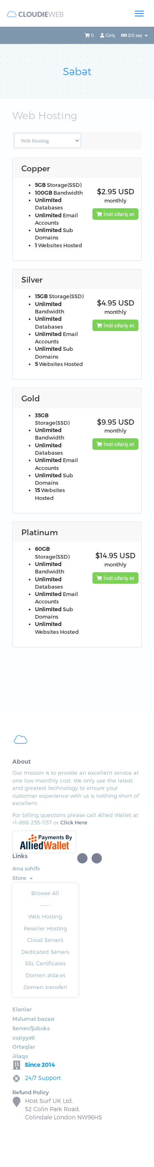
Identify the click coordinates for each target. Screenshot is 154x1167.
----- (45, 905)
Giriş (107, 35)
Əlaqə (20, 1056)
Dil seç (134, 35)
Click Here (73, 822)
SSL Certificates (45, 963)
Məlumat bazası (33, 1018)
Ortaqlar (23, 1046)
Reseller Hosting (45, 928)
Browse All (45, 893)
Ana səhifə (26, 868)
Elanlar (22, 1009)
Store (22, 878)
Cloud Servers (45, 940)
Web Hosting (45, 916)
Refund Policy (30, 1092)
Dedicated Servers (45, 951)
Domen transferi (45, 987)
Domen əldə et (45, 975)
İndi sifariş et (115, 214)
